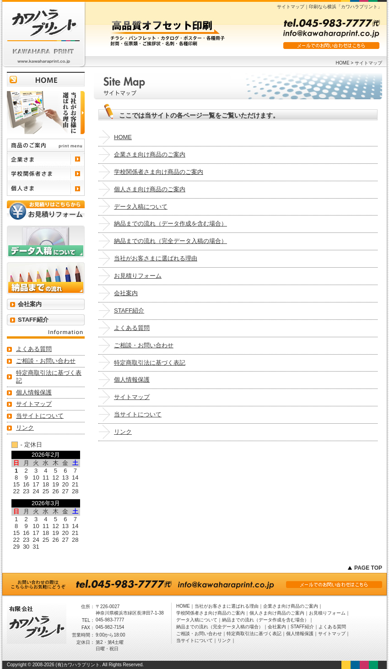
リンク (123, 431)
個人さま (46, 188)
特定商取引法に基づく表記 (149, 362)
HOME (343, 62)
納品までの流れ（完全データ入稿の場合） (170, 240)
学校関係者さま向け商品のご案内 (158, 171)
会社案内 (126, 293)
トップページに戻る (46, 79)
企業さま (46, 159)
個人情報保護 (132, 379)
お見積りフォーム (138, 275)
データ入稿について (140, 206)
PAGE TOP (368, 568)
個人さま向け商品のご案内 (149, 189)
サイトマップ (132, 397)
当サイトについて (138, 414)
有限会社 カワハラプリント (43, 34)
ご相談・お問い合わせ (143, 345)
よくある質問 (132, 327)
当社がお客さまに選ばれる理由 (155, 258)
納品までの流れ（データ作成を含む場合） (170, 223)
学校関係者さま (46, 174)
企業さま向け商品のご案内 (149, 154)
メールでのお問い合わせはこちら (331, 45)
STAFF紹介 (129, 310)
